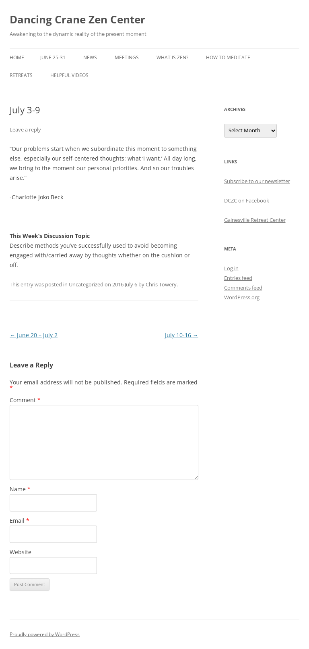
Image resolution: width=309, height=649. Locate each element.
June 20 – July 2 (34, 335)
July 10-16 (181, 335)
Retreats (21, 75)
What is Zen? (172, 57)
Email (19, 520)
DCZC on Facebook (246, 200)
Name (20, 489)
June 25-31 (53, 57)
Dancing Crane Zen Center (77, 19)
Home (17, 57)
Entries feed (238, 278)
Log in (231, 268)
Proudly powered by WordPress (45, 634)
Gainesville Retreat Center (255, 219)
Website (20, 552)
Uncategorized (86, 284)
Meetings (127, 57)
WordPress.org (242, 297)
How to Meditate (228, 57)
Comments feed (243, 287)
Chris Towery (161, 284)
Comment (25, 400)
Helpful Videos (69, 75)
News (90, 57)
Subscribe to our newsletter (257, 181)
